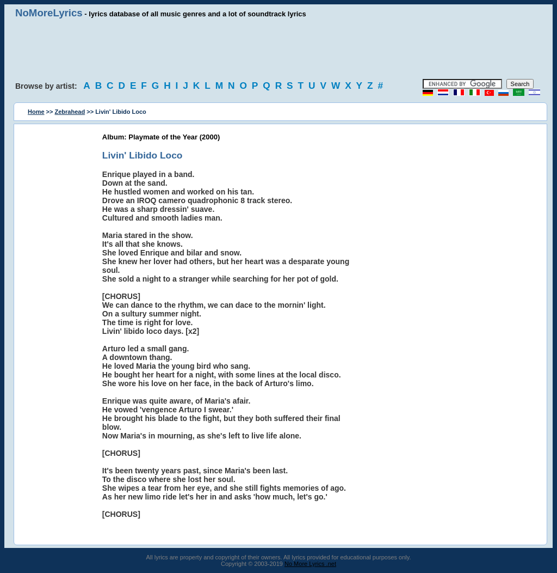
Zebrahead (70, 111)
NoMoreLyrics (49, 13)
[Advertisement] (278, 49)
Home (36, 111)
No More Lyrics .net (310, 563)
